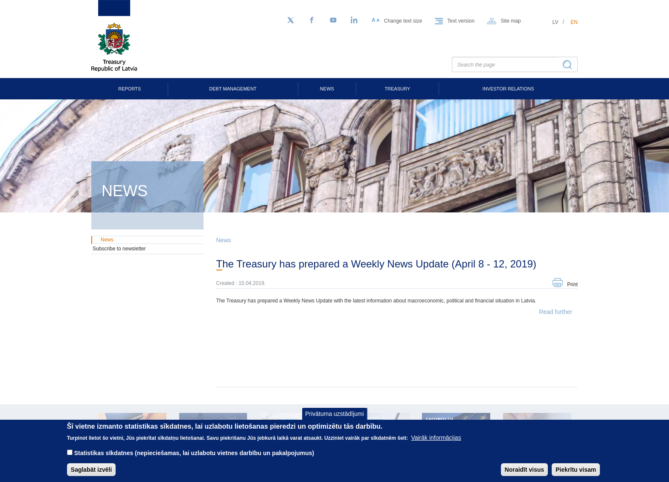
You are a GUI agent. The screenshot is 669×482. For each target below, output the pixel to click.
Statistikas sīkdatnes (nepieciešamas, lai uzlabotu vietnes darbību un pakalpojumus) (194, 459)
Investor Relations (508, 88)
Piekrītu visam (576, 475)
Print (572, 284)
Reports (129, 88)
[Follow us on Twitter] (290, 20)
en (574, 22)
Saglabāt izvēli (91, 475)
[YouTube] (333, 20)
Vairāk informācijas (436, 443)
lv (555, 22)
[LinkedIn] (354, 20)
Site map (510, 21)
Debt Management (232, 88)
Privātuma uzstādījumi (334, 419)
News (327, 88)
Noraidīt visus (524, 475)
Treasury (397, 88)
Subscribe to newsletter (119, 249)
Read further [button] (555, 311)
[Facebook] (311, 20)
